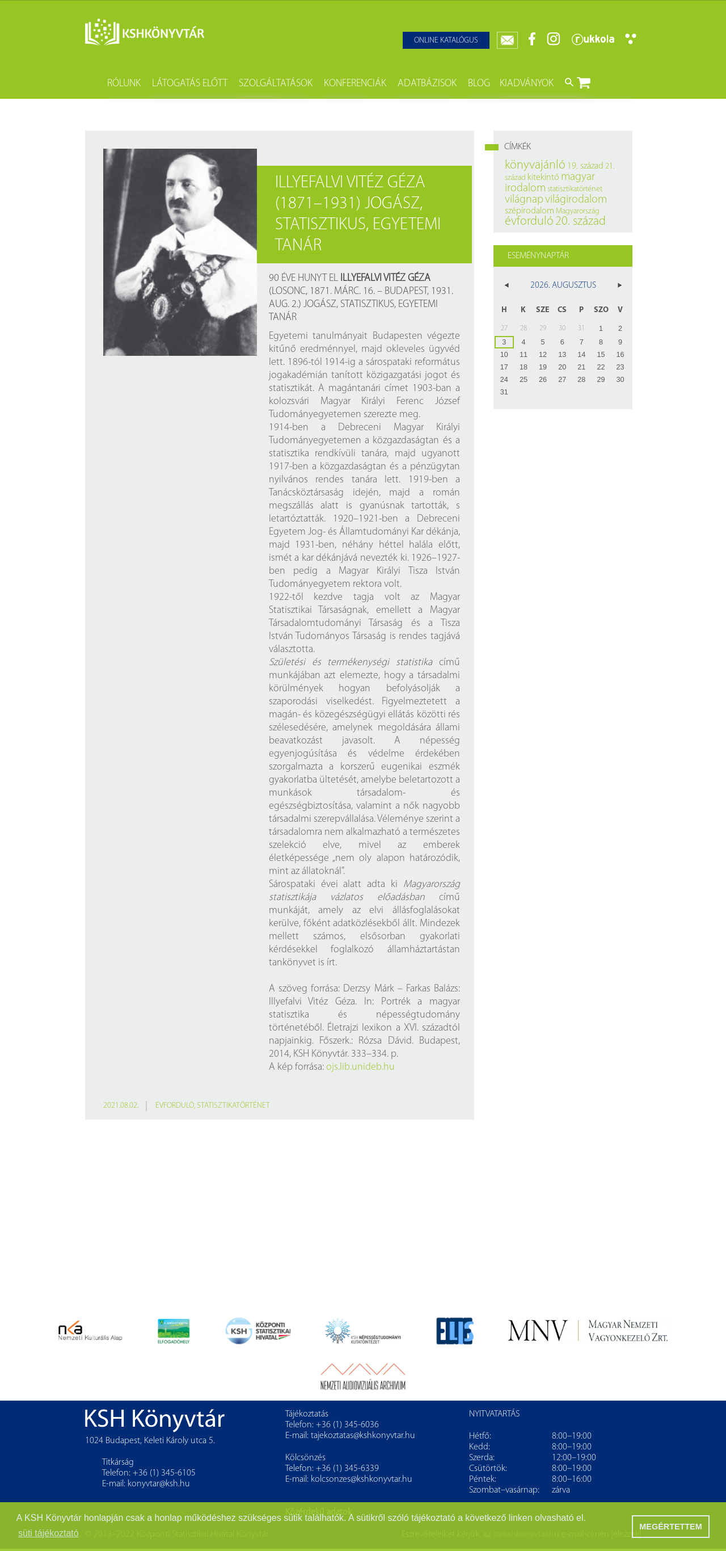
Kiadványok (527, 83)
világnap (524, 199)
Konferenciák (355, 83)
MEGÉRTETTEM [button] (670, 1526)
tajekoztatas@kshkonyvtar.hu (363, 1435)
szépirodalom (529, 211)
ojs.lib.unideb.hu (360, 1067)
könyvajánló (535, 165)
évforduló (174, 1106)
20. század (580, 221)
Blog (479, 83)
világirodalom (576, 199)
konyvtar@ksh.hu (159, 1484)
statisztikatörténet (233, 1106)
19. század (585, 166)
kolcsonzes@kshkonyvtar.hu (361, 1479)
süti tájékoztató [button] (48, 1533)
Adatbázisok (427, 83)
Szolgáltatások (276, 83)
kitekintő (543, 177)
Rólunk (124, 83)
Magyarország (578, 211)
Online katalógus (446, 40)
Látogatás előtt (189, 83)
